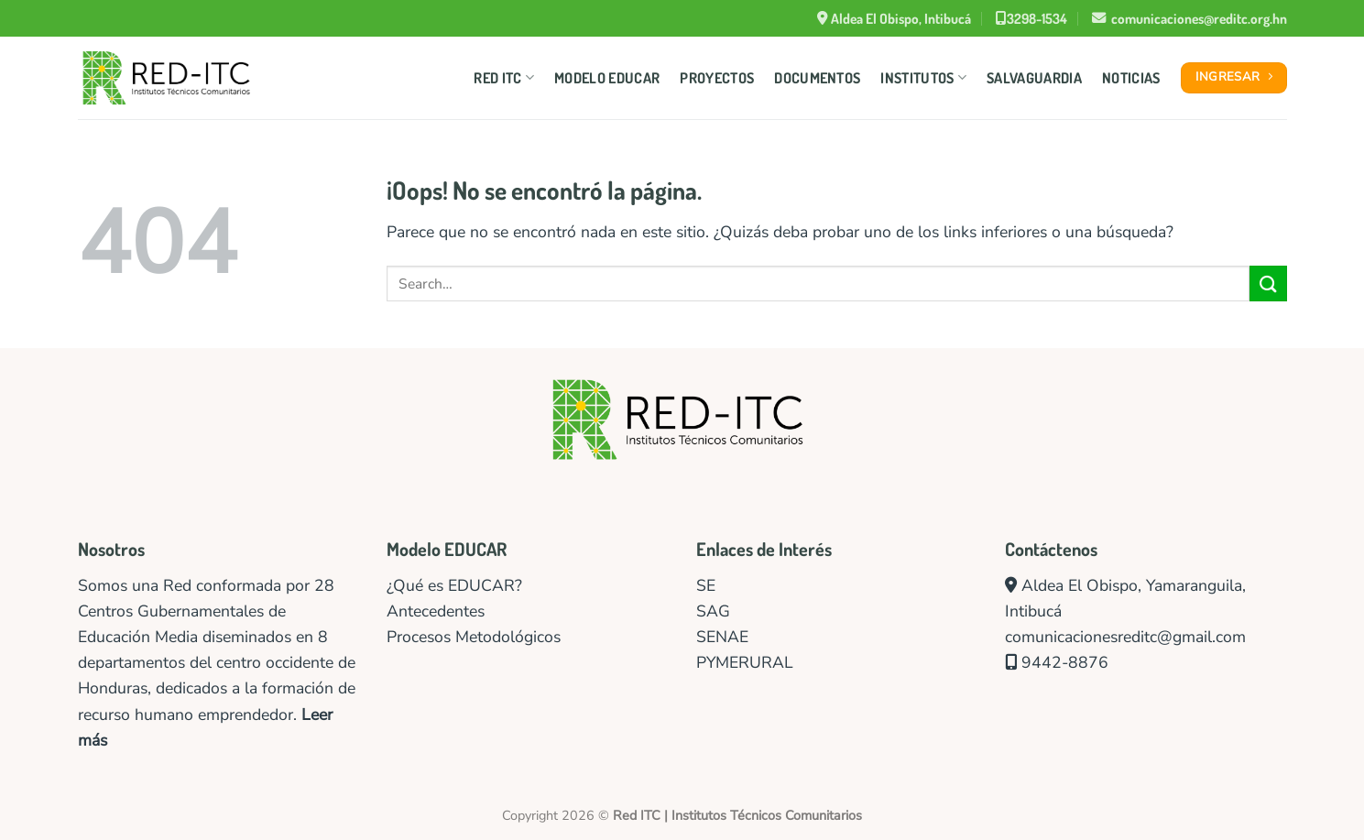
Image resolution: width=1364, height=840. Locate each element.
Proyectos (717, 78)
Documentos (817, 78)
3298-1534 (1031, 18)
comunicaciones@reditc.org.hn (1189, 18)
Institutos (923, 78)
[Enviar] (1267, 283)
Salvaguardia (1034, 78)
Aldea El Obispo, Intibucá (894, 18)
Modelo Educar (607, 78)
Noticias (1131, 78)
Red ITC (504, 78)
